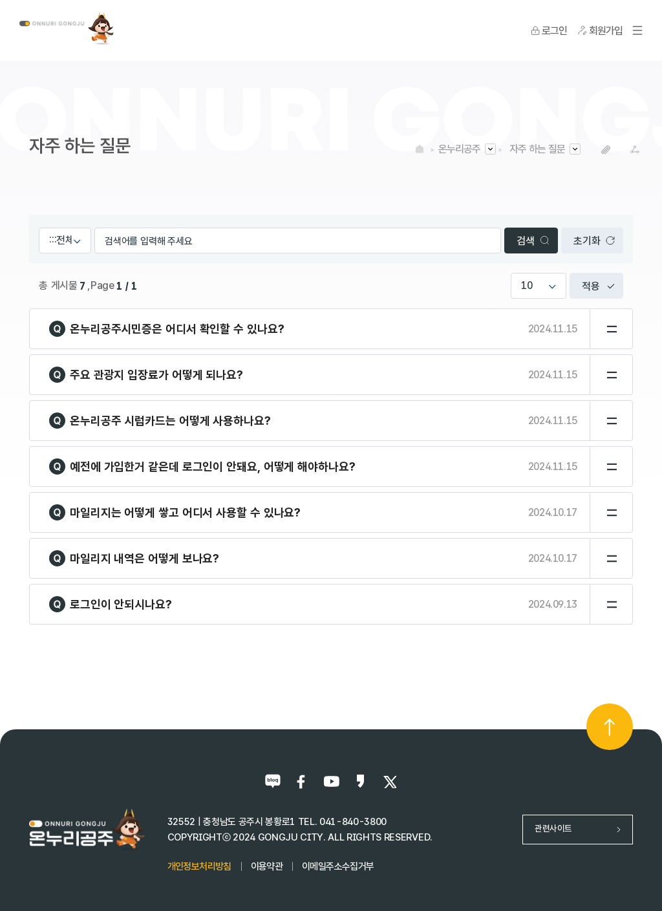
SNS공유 (634, 149)
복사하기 (605, 149)
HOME (419, 149)
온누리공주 (459, 149)
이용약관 (267, 866)
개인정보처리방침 (199, 866)
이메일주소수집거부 (338, 866)
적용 (591, 286)
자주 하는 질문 (537, 149)
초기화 (586, 241)
